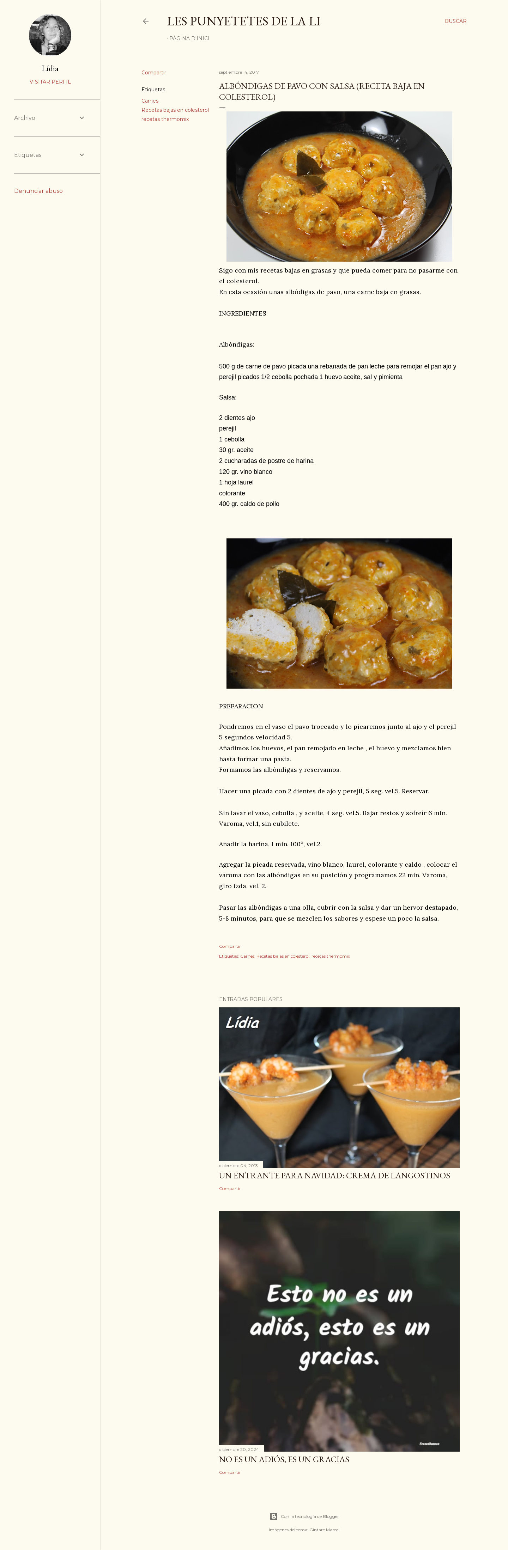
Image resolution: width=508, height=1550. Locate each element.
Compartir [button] (153, 72)
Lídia (50, 68)
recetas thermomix (165, 119)
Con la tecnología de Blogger (304, 1516)
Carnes (149, 101)
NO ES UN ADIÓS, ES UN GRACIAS (284, 1459)
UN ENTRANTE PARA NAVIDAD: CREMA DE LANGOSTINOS (334, 1175)
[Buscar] (456, 21)
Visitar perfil (50, 82)
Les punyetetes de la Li (244, 21)
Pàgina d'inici (189, 38)
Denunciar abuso (38, 191)
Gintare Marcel (324, 1529)
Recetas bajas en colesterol (175, 110)
